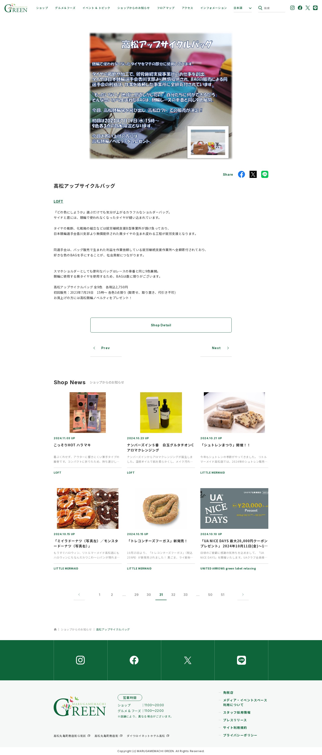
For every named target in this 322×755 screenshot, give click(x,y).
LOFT (58, 201)
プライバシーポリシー (240, 735)
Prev (105, 348)
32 (173, 595)
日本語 (238, 7)
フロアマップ (166, 8)
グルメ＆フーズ (65, 8)
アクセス (187, 8)
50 (210, 595)
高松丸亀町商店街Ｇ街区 (70, 736)
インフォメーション (213, 8)
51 (222, 595)
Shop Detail (161, 325)
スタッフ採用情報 (237, 712)
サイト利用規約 (235, 727)
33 (186, 595)
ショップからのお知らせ (133, 8)
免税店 (228, 692)
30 (149, 595)
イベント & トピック (96, 8)
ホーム (55, 629)
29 (136, 595)
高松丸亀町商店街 (106, 736)
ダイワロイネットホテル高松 (146, 736)
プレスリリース (235, 720)
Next (216, 348)
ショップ (42, 8)
